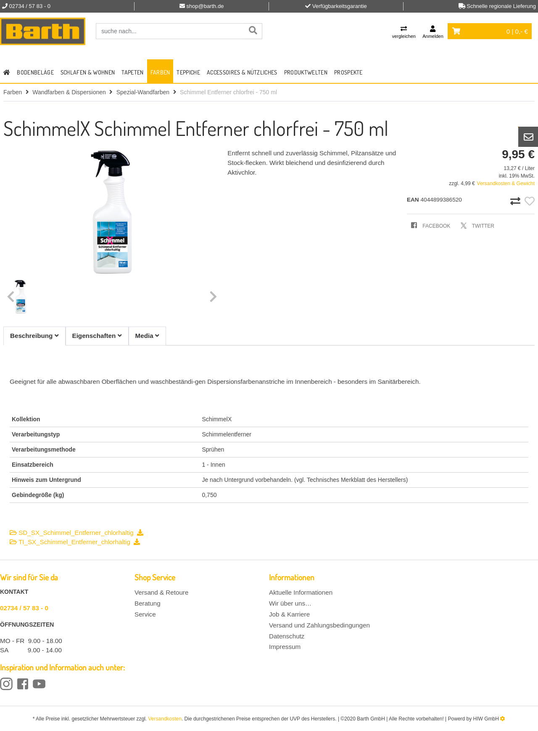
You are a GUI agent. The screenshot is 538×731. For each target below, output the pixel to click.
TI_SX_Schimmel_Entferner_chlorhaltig (75, 541)
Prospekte (348, 72)
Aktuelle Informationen (300, 592)
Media (147, 335)
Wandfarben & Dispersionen (69, 92)
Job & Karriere (289, 614)
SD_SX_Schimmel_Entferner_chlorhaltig (76, 532)
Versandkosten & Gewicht (506, 183)
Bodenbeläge (35, 72)
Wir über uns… (290, 603)
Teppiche (188, 72)
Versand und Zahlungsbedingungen (319, 625)
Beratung (147, 603)
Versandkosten (165, 719)
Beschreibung (34, 335)
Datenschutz (286, 636)
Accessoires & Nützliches (242, 72)
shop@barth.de (205, 6)
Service (145, 614)
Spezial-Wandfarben (142, 92)
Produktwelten (305, 72)
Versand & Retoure (161, 592)
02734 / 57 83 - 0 (24, 607)
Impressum (285, 646)
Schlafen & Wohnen (88, 72)
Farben (160, 72)
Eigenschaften (97, 335)
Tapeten (132, 72)
